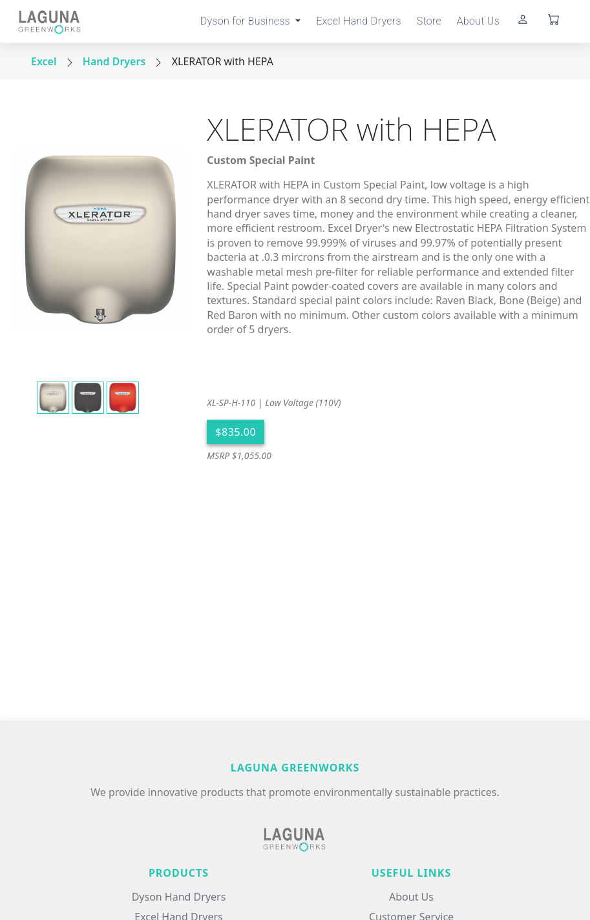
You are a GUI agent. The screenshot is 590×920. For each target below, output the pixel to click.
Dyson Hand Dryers (179, 897)
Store (429, 21)
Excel (44, 61)
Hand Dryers (114, 61)
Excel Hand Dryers (358, 21)
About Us (478, 21)
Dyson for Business (246, 21)
